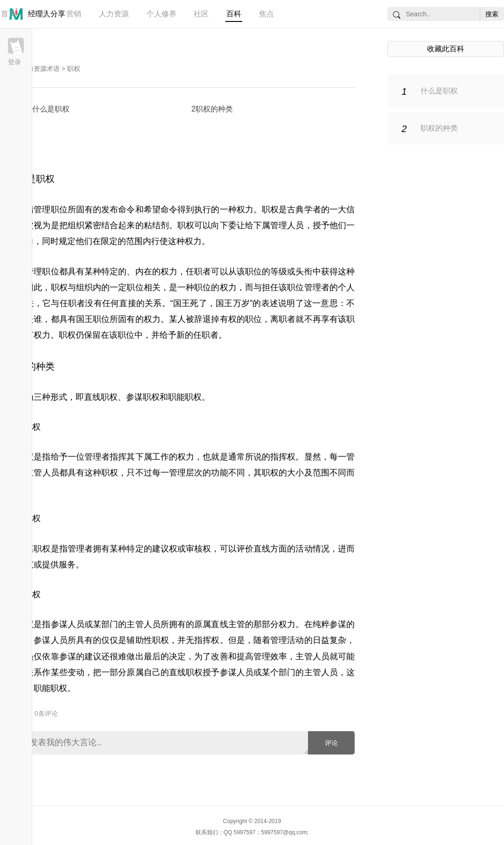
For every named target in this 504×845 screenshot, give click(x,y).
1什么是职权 (49, 109)
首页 (8, 14)
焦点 (266, 14)
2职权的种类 (212, 109)
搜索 (491, 14)
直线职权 (101, 397)
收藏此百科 (445, 49)
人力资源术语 (40, 68)
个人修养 (161, 14)
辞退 (202, 319)
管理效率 (270, 656)
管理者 (97, 456)
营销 (73, 14)
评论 (331, 743)
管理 (41, 14)
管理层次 (186, 472)
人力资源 (114, 14)
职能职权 (185, 397)
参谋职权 (143, 397)
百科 (233, 14)
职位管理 (304, 287)
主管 (33, 472)
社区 (201, 14)
